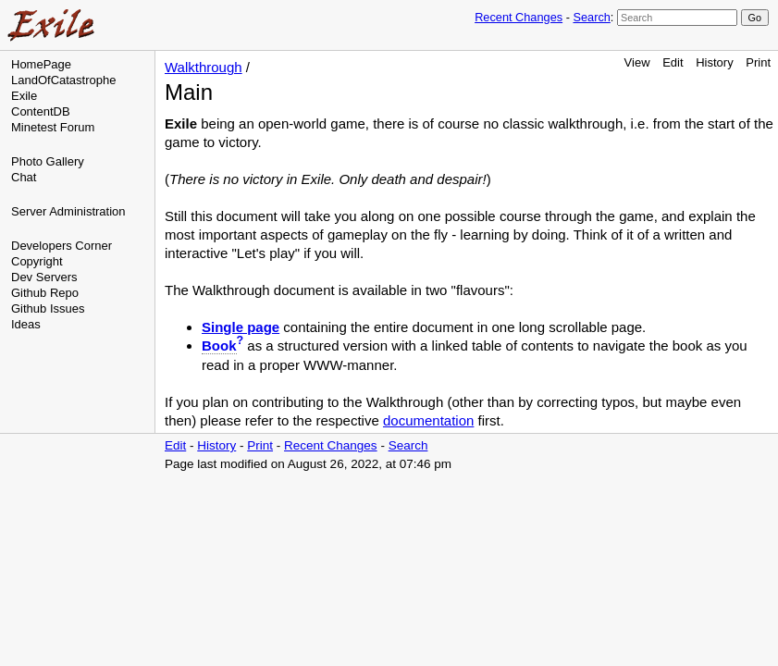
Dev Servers (44, 277)
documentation (428, 420)
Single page (240, 327)
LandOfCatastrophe (63, 80)
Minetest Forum (52, 127)
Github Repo (45, 293)
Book (219, 345)
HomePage (41, 64)
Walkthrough (203, 67)
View (637, 62)
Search (591, 17)
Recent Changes (518, 17)
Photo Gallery (47, 161)
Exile (24, 96)
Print (758, 62)
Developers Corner (61, 246)
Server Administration (68, 211)
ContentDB (40, 111)
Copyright (37, 261)
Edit (672, 62)
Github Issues (48, 308)
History (714, 62)
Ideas (26, 324)
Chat (23, 177)
